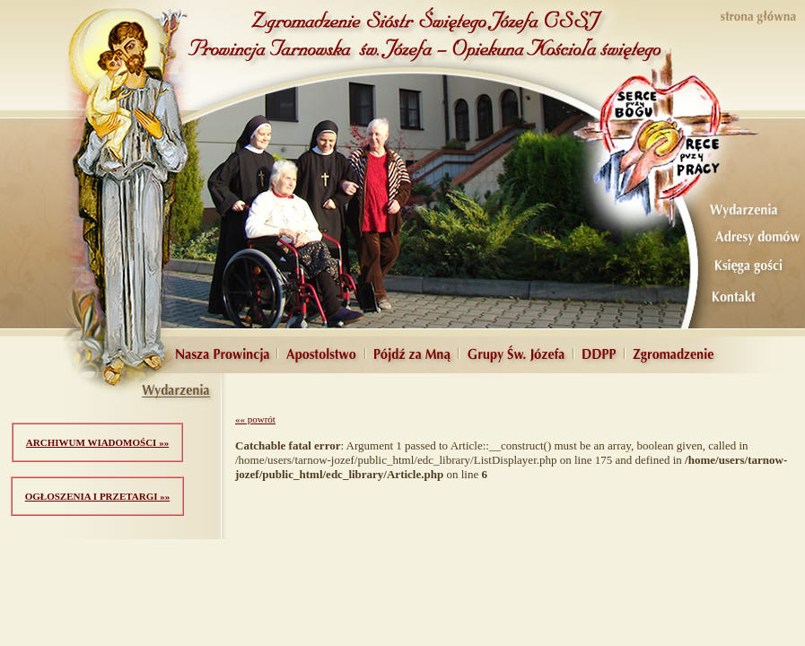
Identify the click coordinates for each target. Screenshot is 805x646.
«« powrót (255, 419)
